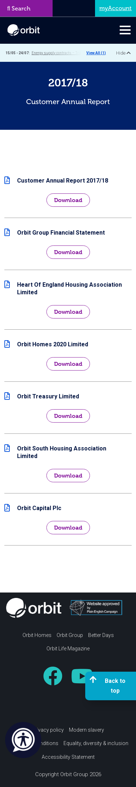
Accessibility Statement (68, 757)
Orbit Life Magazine (68, 648)
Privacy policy (48, 730)
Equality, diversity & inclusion (95, 743)
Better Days (101, 635)
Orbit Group (70, 635)
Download (68, 200)
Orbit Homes (36, 635)
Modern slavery (86, 730)
